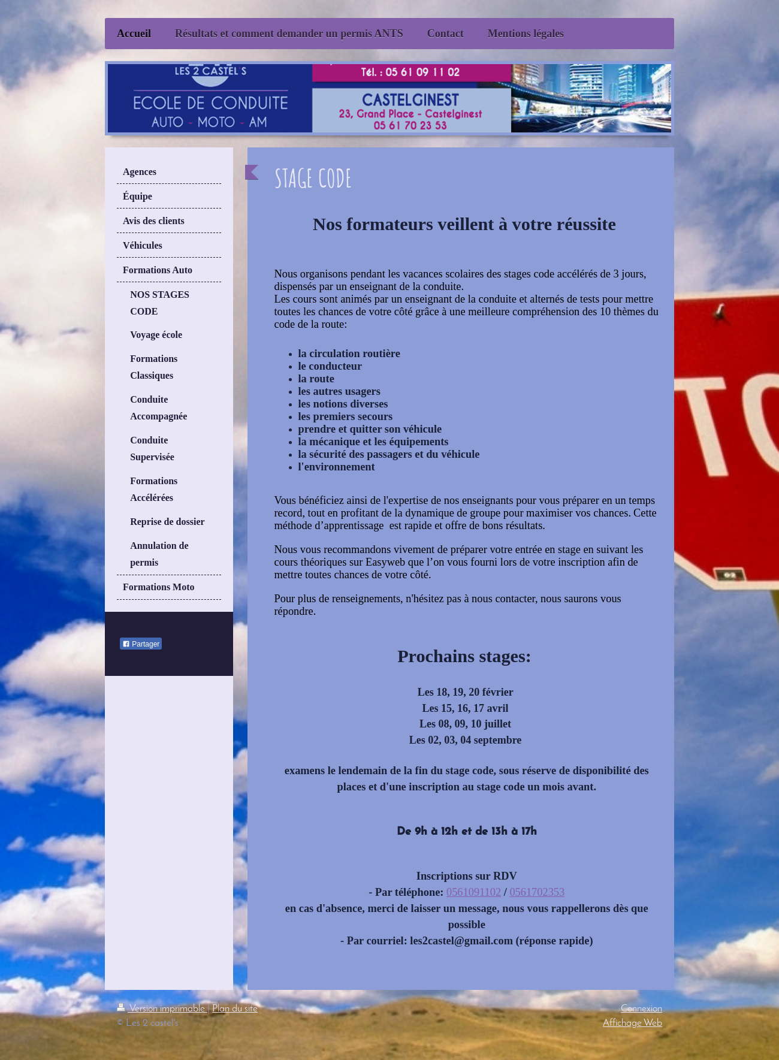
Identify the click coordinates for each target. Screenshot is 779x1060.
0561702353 (536, 892)
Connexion (641, 1009)
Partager (140, 644)
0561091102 (473, 892)
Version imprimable (162, 1009)
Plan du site (235, 1009)
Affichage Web (632, 1023)
